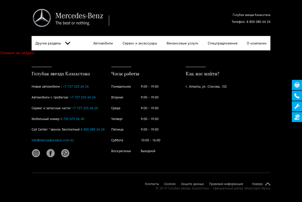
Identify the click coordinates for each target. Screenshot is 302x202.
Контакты (152, 184)
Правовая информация (226, 184)
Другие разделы (52, 43)
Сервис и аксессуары (139, 43)
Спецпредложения (223, 43)
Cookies (170, 184)
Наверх (257, 184)
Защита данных (192, 184)
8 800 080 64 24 (258, 22)
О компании (257, 43)
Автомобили (103, 43)
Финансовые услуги (182, 43)
